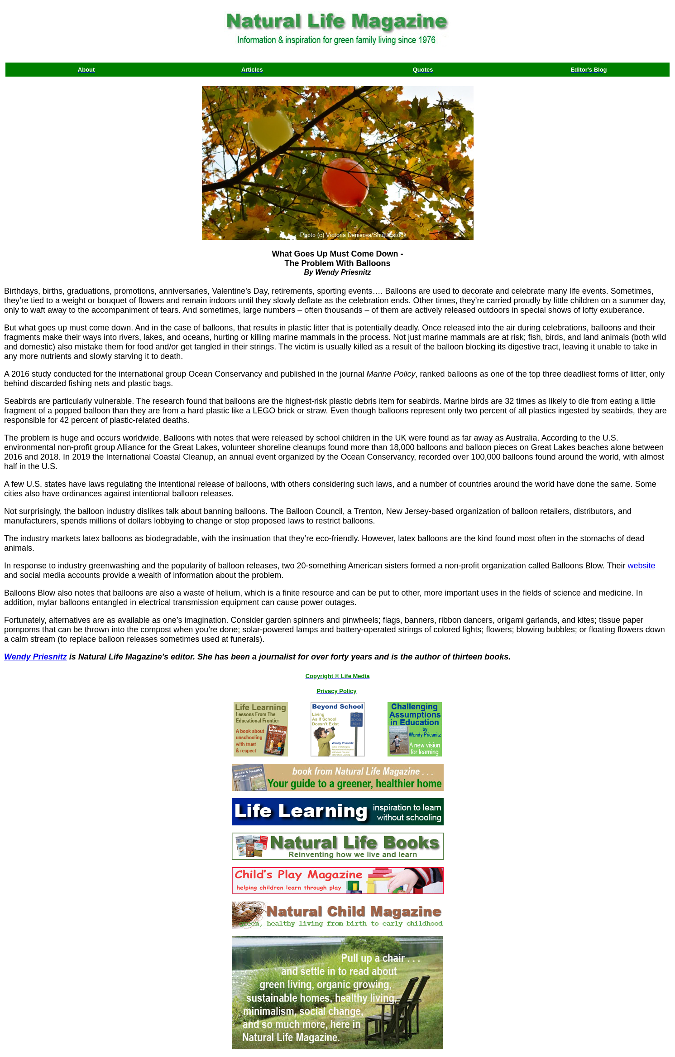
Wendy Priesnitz (35, 656)
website (641, 565)
